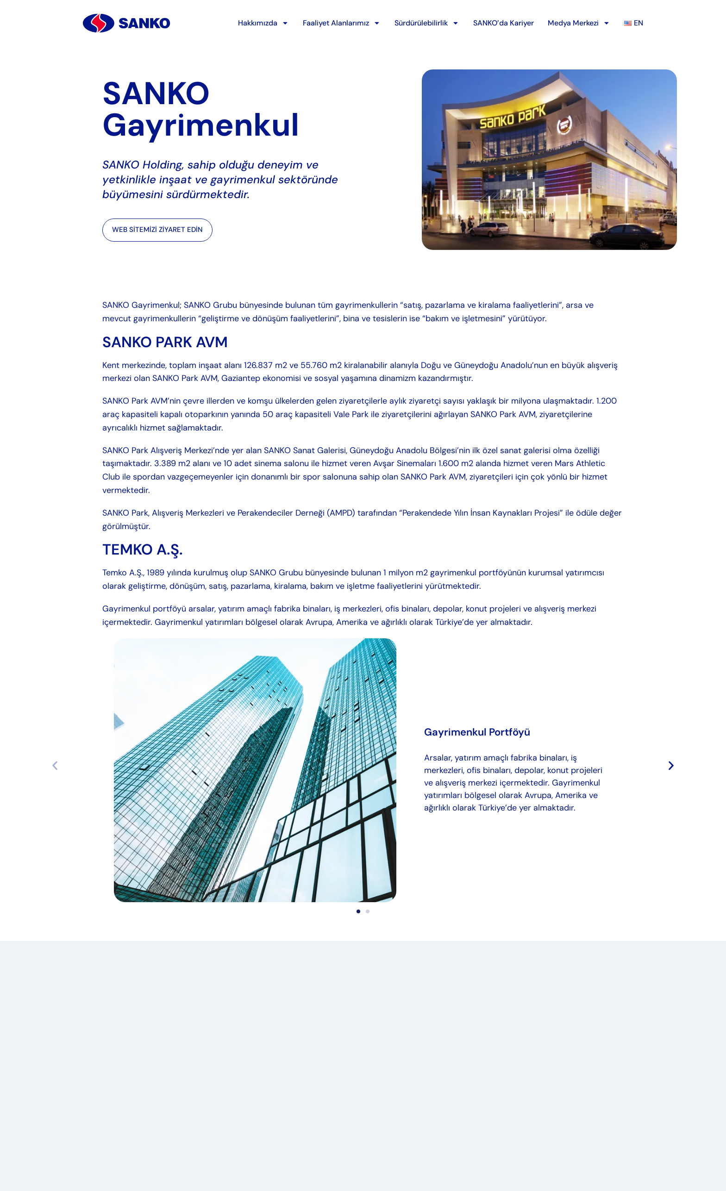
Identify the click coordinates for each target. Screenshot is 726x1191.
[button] (671, 765)
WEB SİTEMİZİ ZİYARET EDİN (157, 229)
